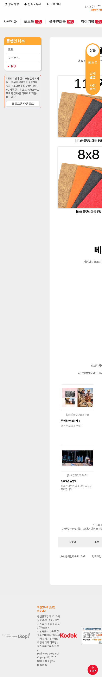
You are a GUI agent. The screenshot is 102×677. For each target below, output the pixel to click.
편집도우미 (32, 4)
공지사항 (11, 4)
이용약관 (41, 611)
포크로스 (13, 58)
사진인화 (10, 21)
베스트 (92, 63)
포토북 (33, 21)
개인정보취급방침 (46, 607)
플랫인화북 (61, 21)
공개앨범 (93, 75)
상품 (93, 50)
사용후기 (93, 88)
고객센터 (53, 4)
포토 (10, 49)
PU (13, 66)
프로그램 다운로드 (23, 103)
